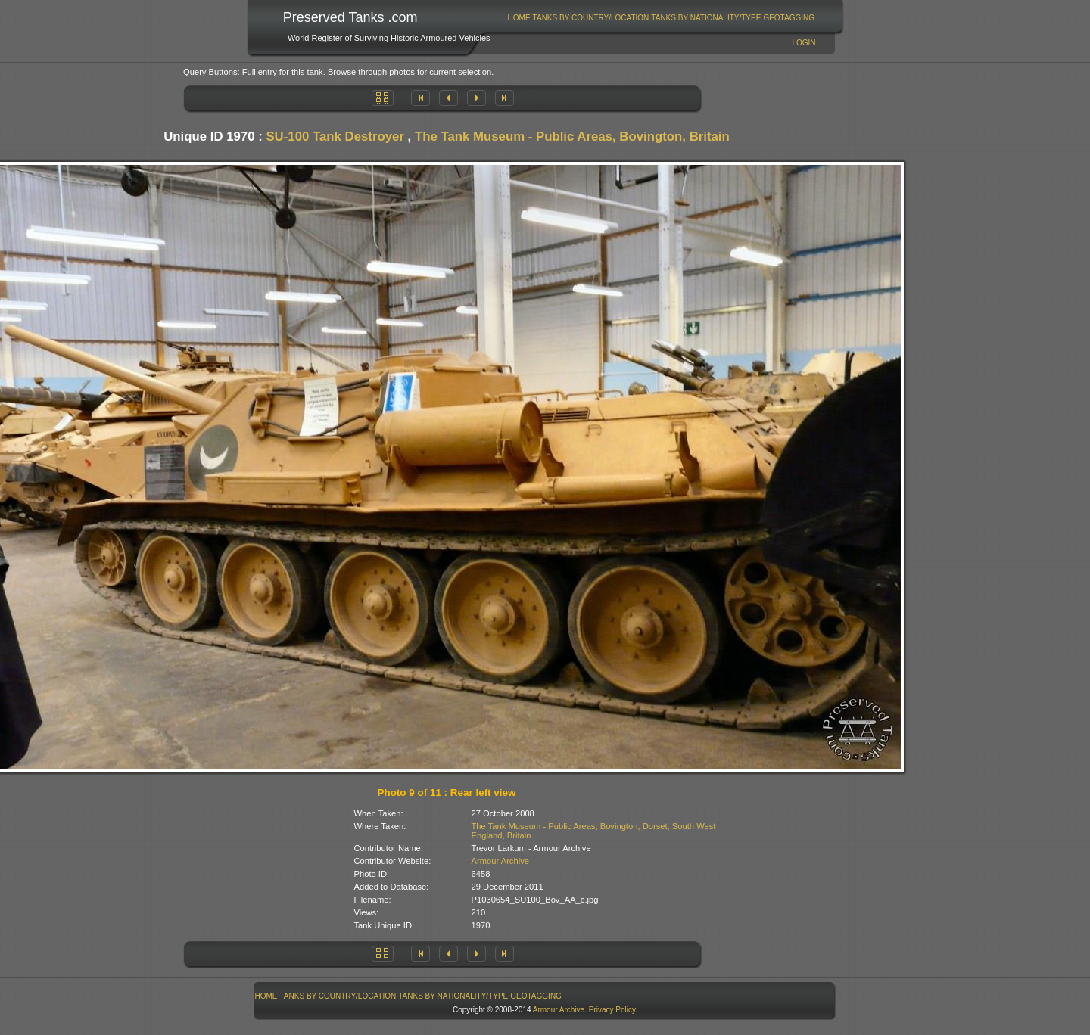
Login (803, 43)
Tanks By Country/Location (591, 18)
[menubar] (660, 18)
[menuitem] (518, 18)
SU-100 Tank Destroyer (335, 136)
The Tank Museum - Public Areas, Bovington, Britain (572, 136)
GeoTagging (788, 18)
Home (519, 18)
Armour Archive (500, 861)
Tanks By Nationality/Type (706, 18)
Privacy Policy (612, 1009)
